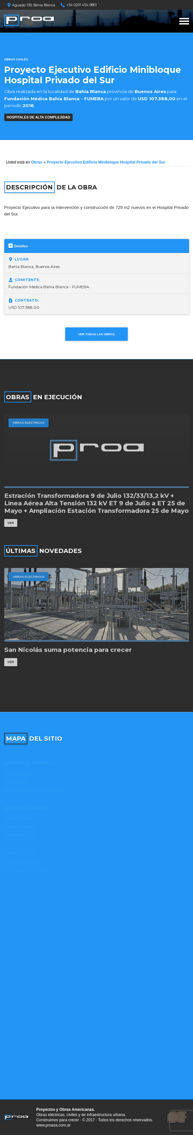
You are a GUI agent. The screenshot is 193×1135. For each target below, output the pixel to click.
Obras (36, 162)
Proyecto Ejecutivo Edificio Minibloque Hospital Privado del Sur (106, 162)
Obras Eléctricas (28, 422)
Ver (10, 523)
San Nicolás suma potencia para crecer (68, 650)
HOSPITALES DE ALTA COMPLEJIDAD (38, 117)
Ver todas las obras (96, 334)
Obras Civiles (16, 59)
